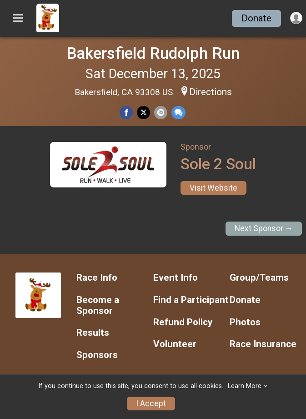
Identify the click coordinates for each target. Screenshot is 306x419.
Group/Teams (259, 278)
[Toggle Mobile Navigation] (17, 18)
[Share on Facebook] (126, 112)
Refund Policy (182, 322)
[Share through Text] (178, 112)
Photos (245, 322)
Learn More (244, 386)
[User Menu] (296, 18)
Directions (210, 91)
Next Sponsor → (264, 228)
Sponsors (97, 355)
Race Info (96, 278)
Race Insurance (263, 344)
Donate (256, 18)
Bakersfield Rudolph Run (153, 53)
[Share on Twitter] (143, 112)
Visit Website (213, 187)
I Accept (151, 403)
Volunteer (174, 344)
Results (92, 333)
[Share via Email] (160, 112)
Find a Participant (191, 300)
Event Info (175, 278)
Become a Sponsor (97, 305)
